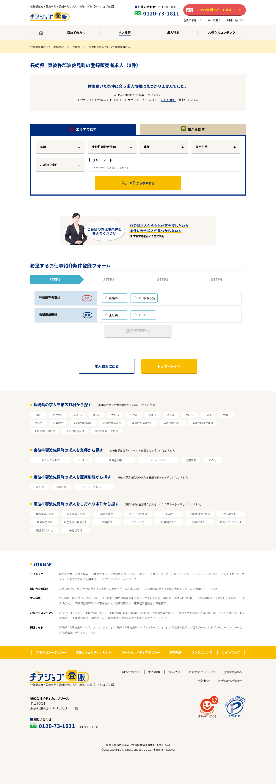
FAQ (166, 618)
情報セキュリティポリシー (168, 574)
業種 (147, 147)
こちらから (168, 100)
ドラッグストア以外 (148, 598)
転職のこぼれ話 (140, 612)
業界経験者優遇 (45, 514)
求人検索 (83, 574)
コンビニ (83, 460)
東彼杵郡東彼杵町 (142, 423)
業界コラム (97, 618)
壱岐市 (189, 415)
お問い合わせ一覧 (69, 588)
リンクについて (108, 579)
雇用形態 (202, 147)
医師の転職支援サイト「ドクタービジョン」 (142, 627)
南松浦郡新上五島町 (106, 431)
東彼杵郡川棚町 (172, 423)
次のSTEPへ (138, 330)
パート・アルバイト (93, 487)
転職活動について (96, 612)
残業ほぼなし (200, 522)
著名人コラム (153, 618)
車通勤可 (107, 522)
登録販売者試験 (188, 612)
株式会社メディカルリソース (79, 632)
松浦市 (152, 415)
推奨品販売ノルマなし (212, 598)
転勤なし (234, 598)
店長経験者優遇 (76, 514)
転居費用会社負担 (200, 514)
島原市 (78, 415)
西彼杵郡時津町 (112, 423)
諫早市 (96, 415)
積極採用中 (106, 514)
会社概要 (115, 574)
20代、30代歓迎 (138, 514)
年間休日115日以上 (231, 522)
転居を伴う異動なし (75, 522)
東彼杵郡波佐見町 (202, 423)
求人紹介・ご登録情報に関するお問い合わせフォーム (161, 588)
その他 (212, 460)
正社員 (111, 315)
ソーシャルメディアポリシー (203, 574)
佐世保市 (58, 415)
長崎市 (38, 415)
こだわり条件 (49, 164)
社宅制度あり (44, 522)
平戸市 (134, 415)
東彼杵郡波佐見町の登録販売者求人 (109, 46)
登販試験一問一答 (210, 612)
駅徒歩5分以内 (44, 530)
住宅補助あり (231, 514)
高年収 (169, 514)
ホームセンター (158, 460)
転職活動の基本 (119, 612)
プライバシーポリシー (137, 574)
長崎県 (76, 46)
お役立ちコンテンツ (70, 612)
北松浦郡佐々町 (75, 431)
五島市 (208, 415)
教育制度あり (169, 522)
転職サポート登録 (206, 588)
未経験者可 (75, 530)
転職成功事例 (80, 618)
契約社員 (61, 487)
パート (140, 315)
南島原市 (58, 423)
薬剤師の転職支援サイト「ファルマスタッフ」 (86, 627)
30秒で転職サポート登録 (214, 10)
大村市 (115, 415)
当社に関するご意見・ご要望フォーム (105, 588)
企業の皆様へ (99, 574)
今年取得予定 (144, 298)
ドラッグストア (51, 460)
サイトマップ (128, 579)
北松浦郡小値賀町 (44, 431)
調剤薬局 (191, 460)
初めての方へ (67, 574)
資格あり (113, 298)
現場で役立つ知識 (131, 618)
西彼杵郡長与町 (83, 423)
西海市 (226, 415)
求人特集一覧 (67, 598)
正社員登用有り (84, 603)
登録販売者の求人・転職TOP (47, 46)
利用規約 (91, 579)
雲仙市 (38, 423)
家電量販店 (115, 460)
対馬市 (171, 415)
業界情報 (113, 618)
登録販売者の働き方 (164, 612)
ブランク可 (137, 522)
